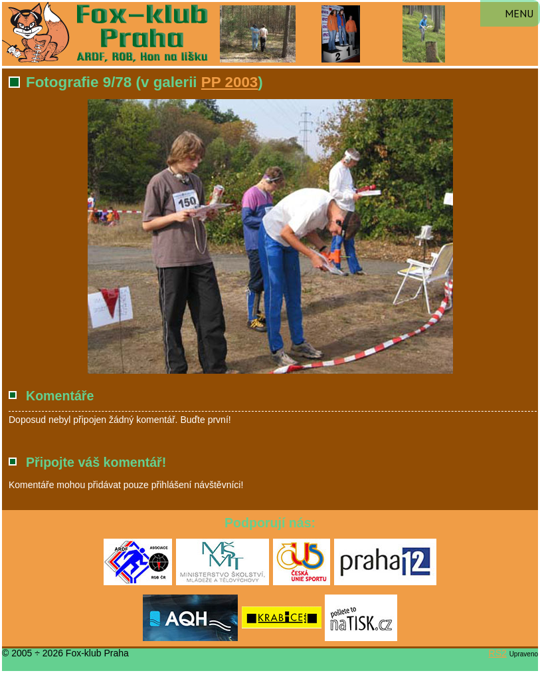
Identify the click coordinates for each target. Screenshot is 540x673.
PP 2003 (229, 82)
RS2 (498, 653)
